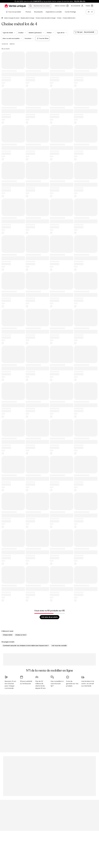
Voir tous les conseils (59, 646)
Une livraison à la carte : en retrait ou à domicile (87, 683)
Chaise (59, 18)
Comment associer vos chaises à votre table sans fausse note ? (26, 646)
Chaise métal (7, 635)
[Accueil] (2, 18)
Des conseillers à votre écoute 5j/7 (57, 683)
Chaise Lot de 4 (20, 635)
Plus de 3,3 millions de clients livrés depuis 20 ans (40, 684)
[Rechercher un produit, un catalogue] (30, 5)
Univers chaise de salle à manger (45, 18)
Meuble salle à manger (27, 18)
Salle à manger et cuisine (11, 18)
